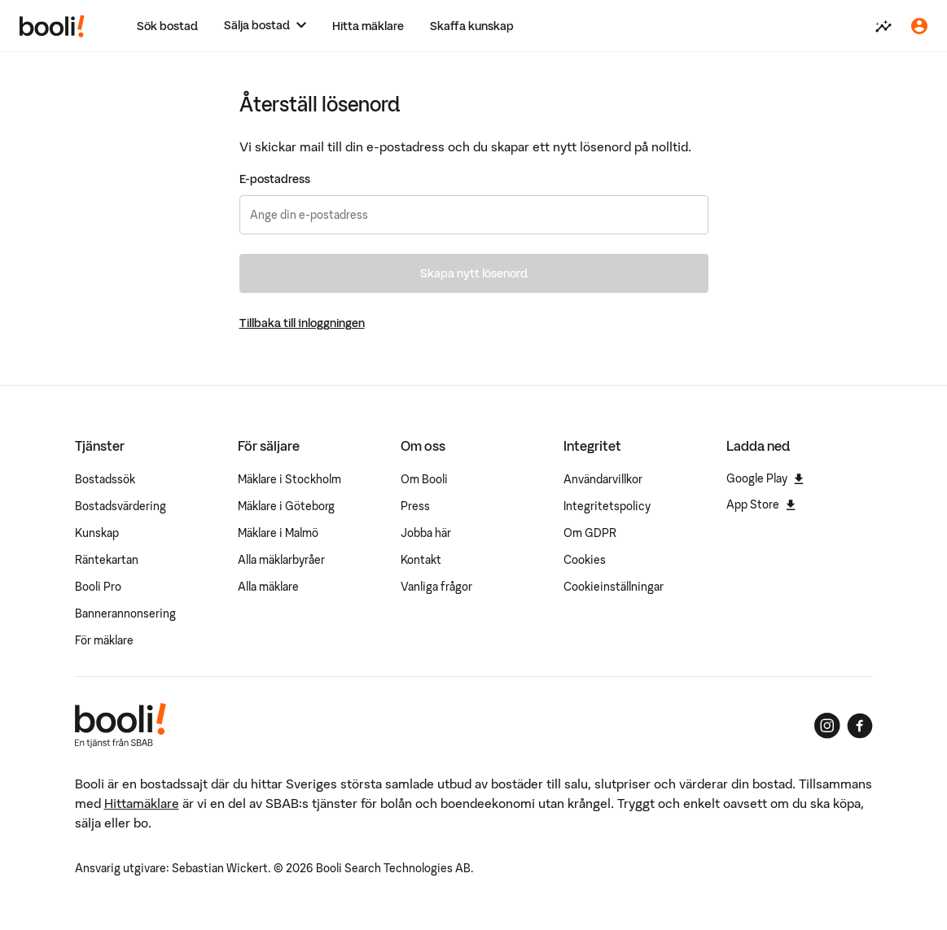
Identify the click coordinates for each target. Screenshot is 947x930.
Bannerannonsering (125, 613)
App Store (761, 504)
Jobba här (426, 533)
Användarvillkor (602, 479)
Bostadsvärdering (120, 506)
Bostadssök (105, 479)
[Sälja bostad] (265, 25)
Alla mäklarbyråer (281, 559)
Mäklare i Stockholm (289, 479)
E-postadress (274, 179)
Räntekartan (106, 559)
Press (415, 506)
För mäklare (104, 640)
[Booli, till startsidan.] (52, 26)
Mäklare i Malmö (278, 533)
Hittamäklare (141, 803)
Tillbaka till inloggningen (302, 323)
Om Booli (424, 479)
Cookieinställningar (613, 586)
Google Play (765, 478)
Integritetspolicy (607, 506)
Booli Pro (98, 586)
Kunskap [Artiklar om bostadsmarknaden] (97, 533)
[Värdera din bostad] (883, 26)
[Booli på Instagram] (827, 726)
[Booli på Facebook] (860, 726)
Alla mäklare (268, 586)
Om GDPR (589, 533)
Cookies (584, 559)
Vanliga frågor (436, 586)
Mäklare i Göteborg (286, 506)
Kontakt (421, 559)
